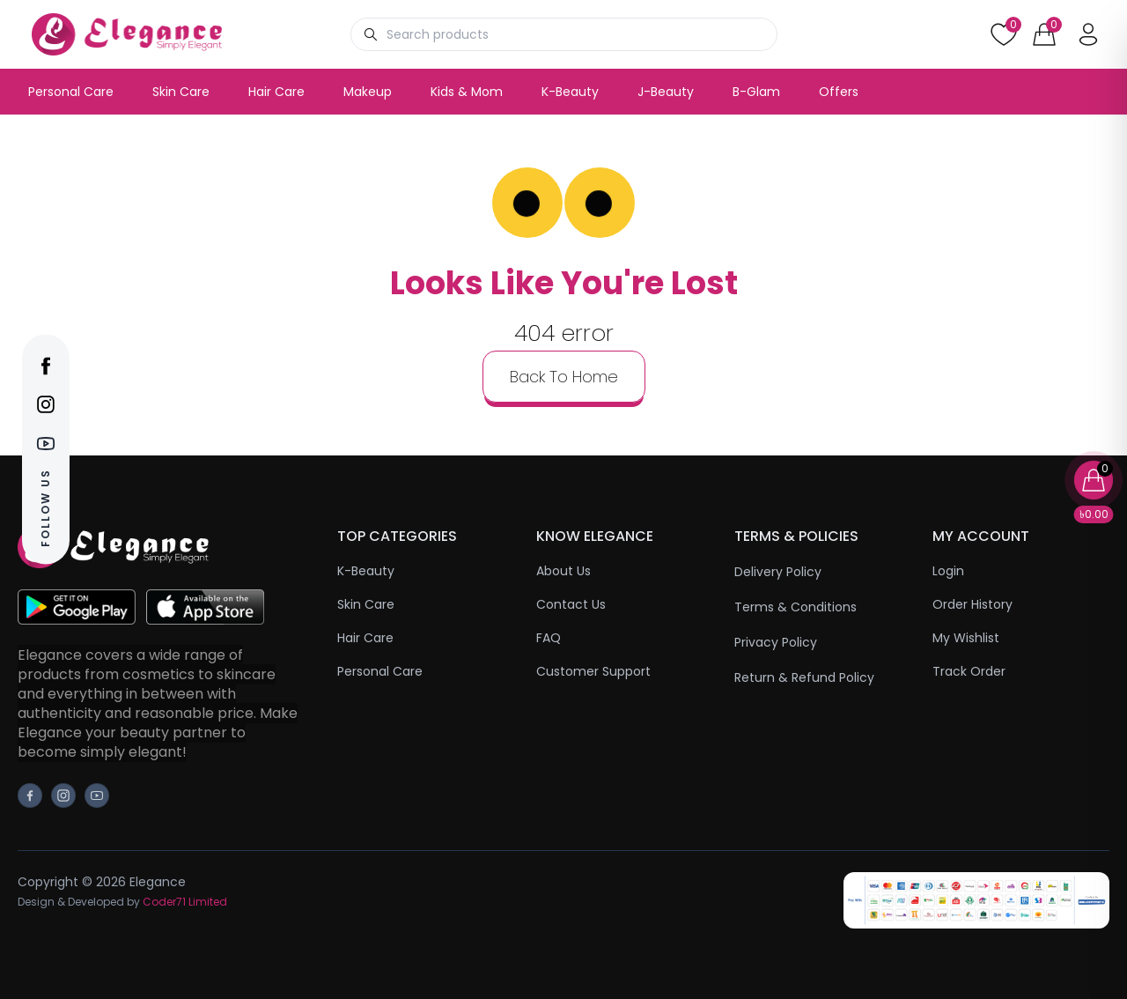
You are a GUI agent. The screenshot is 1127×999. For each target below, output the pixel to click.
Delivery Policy (777, 572)
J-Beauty (665, 91)
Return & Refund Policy (804, 677)
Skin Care (181, 91)
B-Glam (756, 91)
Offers (838, 91)
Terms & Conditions (795, 607)
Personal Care (71, 91)
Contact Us (571, 604)
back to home (564, 377)
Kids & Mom (467, 91)
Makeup (367, 91)
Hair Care (276, 91)
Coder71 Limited (185, 901)
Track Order (968, 671)
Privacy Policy (775, 642)
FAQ (548, 638)
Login (948, 571)
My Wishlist (965, 638)
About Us (563, 571)
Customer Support (593, 671)
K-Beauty (570, 91)
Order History (972, 604)
